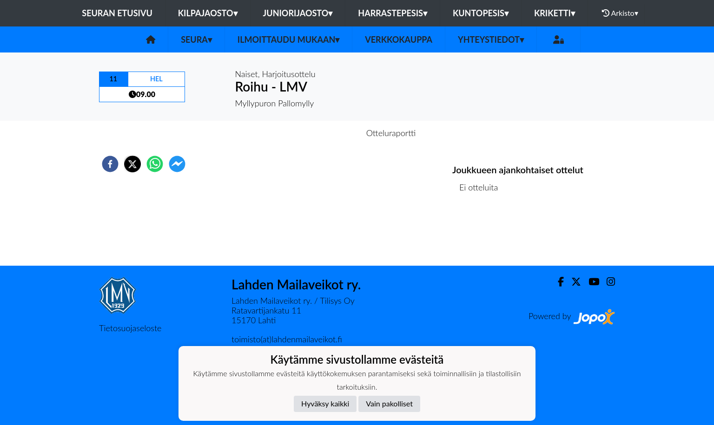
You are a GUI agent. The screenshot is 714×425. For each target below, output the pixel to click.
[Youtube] (590, 282)
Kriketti (554, 13)
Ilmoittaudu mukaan (288, 39)
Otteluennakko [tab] (324, 133)
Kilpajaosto (208, 13)
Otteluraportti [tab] (391, 133)
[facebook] (110, 164)
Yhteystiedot (491, 39)
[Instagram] (607, 282)
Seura (196, 39)
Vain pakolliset (389, 403)
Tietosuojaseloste (130, 328)
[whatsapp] (154, 164)
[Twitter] (572, 282)
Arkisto (620, 13)
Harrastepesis (392, 13)
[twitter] (132, 164)
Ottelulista (482, 234)
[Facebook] (557, 282)
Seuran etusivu (117, 13)
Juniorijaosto (298, 13)
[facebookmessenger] (177, 164)
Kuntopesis (481, 13)
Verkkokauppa (398, 39)
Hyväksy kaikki (325, 403)
